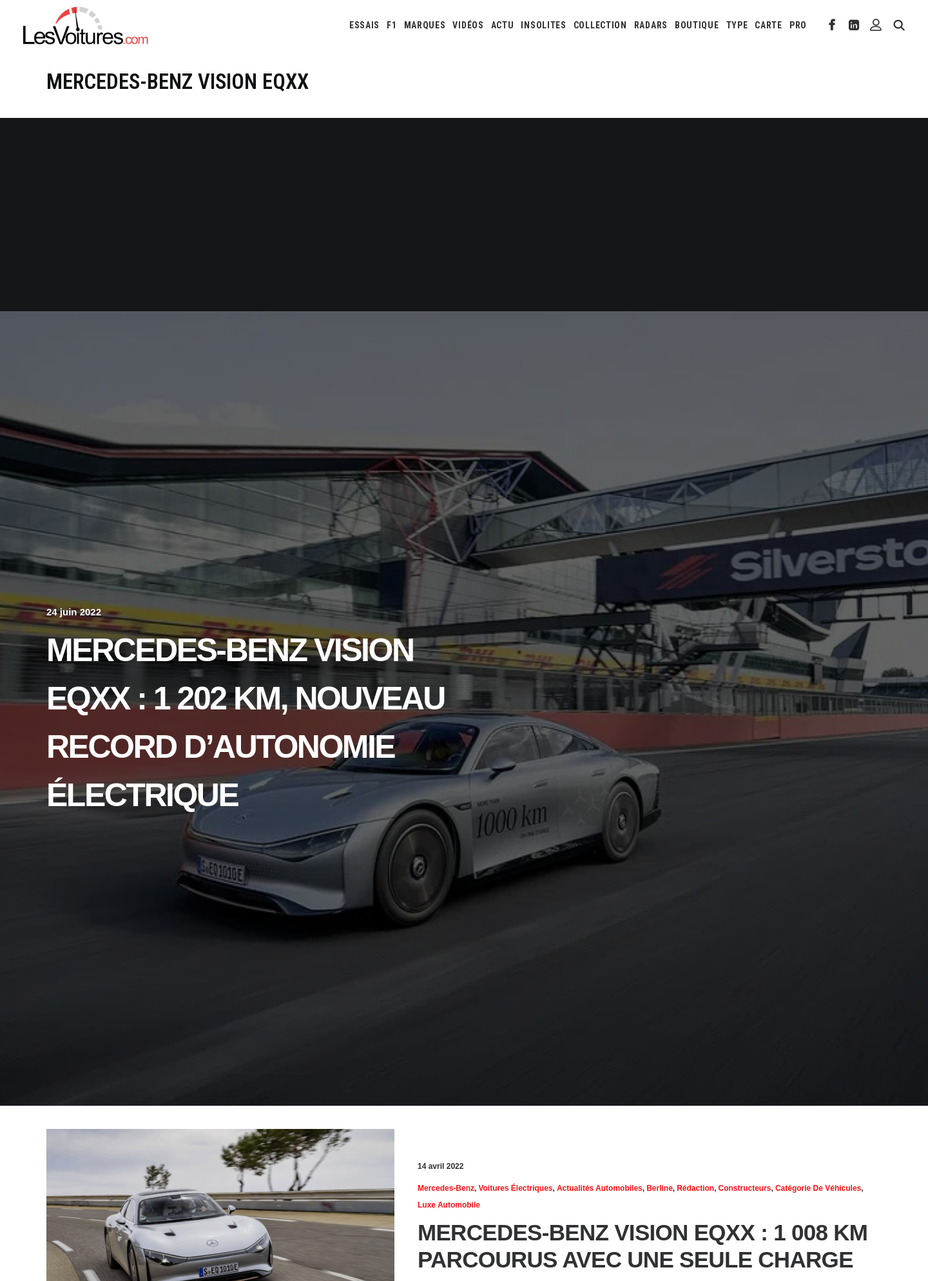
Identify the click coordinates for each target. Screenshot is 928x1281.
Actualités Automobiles (600, 1188)
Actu (502, 25)
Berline (659, 1188)
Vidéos (467, 25)
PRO (798, 25)
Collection (600, 25)
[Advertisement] (464, 214)
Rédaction (695, 1188)
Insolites (543, 25)
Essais (364, 25)
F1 (391, 25)
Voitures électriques (515, 1188)
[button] (832, 25)
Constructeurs (745, 1188)
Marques (425, 25)
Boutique (697, 25)
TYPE (737, 25)
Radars (651, 25)
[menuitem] (364, 25)
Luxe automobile (449, 1204)
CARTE (768, 25)
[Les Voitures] (86, 25)
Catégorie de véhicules (818, 1188)
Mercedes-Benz (446, 1188)
